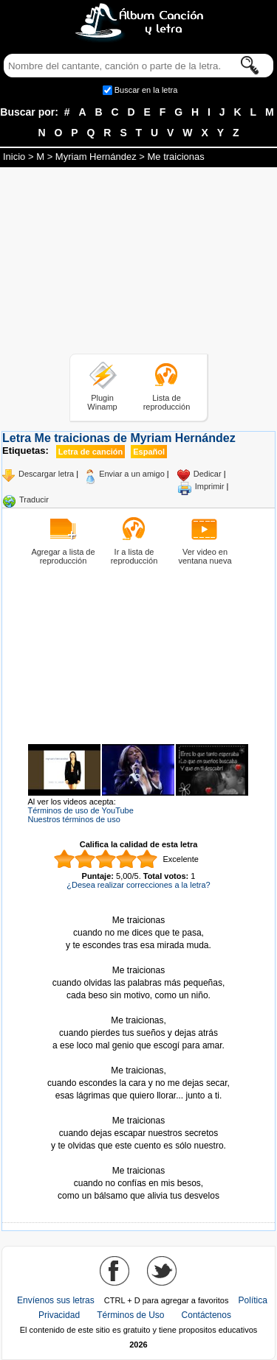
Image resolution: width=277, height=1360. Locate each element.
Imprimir (210, 486)
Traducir (34, 499)
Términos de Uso (130, 1315)
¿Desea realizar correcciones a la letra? (138, 884)
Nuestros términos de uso (74, 819)
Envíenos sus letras (56, 1300)
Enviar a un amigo (132, 473)
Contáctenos (206, 1315)
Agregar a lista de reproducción (63, 556)
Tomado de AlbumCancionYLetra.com (139, 1158)
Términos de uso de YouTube (81, 810)
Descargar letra (46, 473)
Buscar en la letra (146, 89)
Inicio (14, 156)
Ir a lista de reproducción (134, 556)
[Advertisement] (139, 263)
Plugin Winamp (102, 402)
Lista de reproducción (167, 402)
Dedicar (208, 473)
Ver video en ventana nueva (204, 556)
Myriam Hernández (96, 156)
